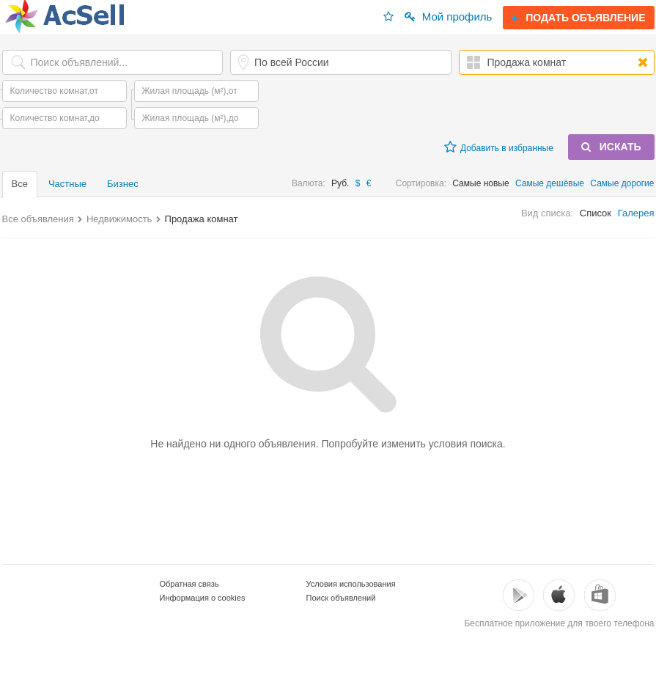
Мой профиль (449, 16)
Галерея (636, 213)
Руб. (340, 183)
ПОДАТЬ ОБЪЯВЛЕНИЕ (578, 17)
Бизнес (123, 183)
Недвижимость (119, 218)
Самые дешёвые (549, 183)
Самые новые (480, 183)
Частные (67, 183)
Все (20, 183)
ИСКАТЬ (611, 147)
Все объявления (38, 218)
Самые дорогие (622, 183)
